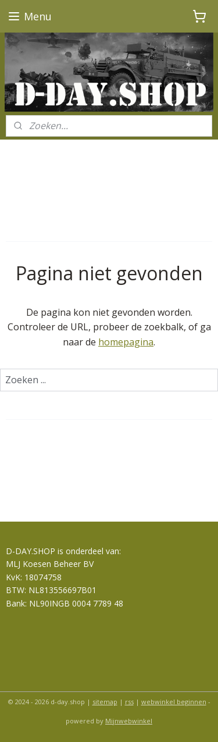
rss (129, 701)
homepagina (125, 342)
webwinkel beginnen (173, 701)
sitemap (104, 701)
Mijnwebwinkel (128, 720)
